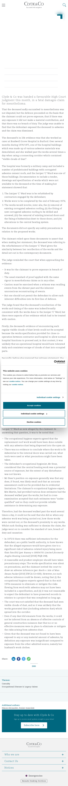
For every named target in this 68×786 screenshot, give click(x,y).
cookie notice (14, 381)
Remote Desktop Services (34, 781)
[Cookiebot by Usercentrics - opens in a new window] (54, 362)
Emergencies (35, 775)
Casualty (6, 684)
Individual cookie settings (48, 397)
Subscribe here (32, 725)
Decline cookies (34, 422)
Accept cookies (34, 405)
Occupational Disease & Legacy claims (20, 687)
